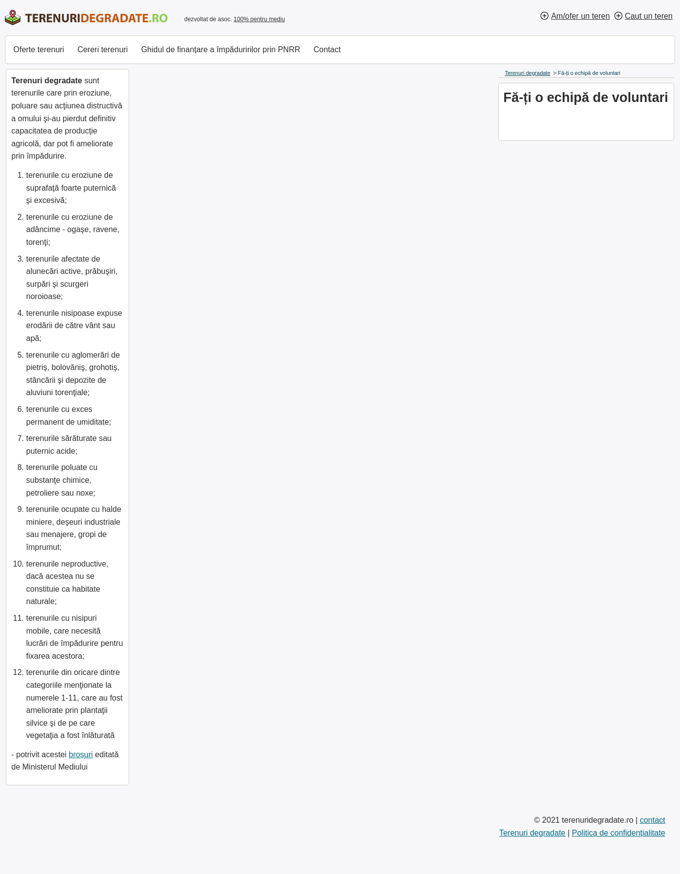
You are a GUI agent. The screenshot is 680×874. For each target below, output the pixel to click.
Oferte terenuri (38, 49)
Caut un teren (649, 16)
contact (652, 820)
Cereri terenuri (102, 49)
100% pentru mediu (259, 19)
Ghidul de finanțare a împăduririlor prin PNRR (220, 49)
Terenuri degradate (532, 833)
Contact (326, 49)
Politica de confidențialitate (618, 833)
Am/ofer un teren (580, 16)
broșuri (80, 754)
